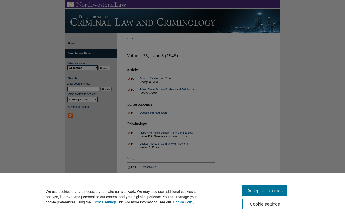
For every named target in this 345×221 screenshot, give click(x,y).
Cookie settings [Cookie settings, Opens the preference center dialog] (265, 204)
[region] (172, 197)
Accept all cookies (265, 190)
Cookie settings (105, 202)
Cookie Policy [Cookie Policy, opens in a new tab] (183, 202)
